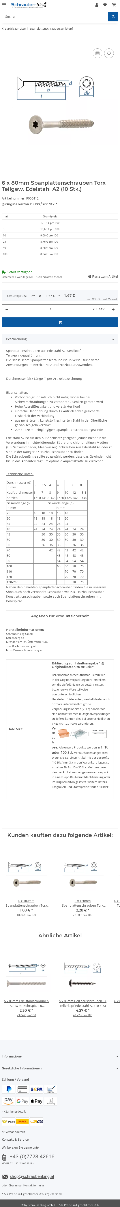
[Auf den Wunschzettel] (109, 53)
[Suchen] (113, 16)
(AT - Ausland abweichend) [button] (45, 277)
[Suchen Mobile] (55, 16)
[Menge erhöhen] (113, 294)
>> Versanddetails (13, 1117)
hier (105, 772)
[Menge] (50, 294)
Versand (56, 1179)
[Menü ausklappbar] (4, 3)
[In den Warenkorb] (5, 42)
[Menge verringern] (7, 294)
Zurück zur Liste (15, 29)
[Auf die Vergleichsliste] (97, 53)
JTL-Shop (67, 1194)
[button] (97, 4)
